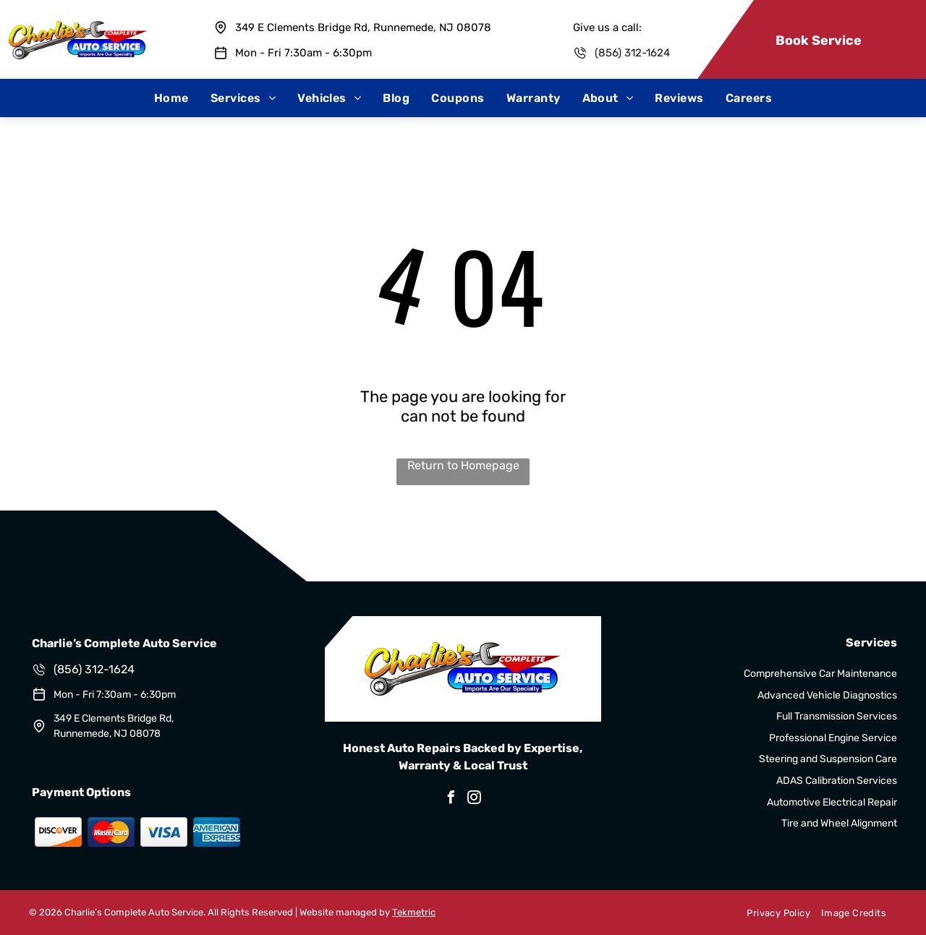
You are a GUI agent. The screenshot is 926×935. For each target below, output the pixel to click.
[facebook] (451, 799)
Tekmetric (414, 912)
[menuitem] (171, 97)
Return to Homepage (463, 465)
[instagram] (474, 799)
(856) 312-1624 (632, 52)
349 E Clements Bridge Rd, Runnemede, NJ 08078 (363, 27)
